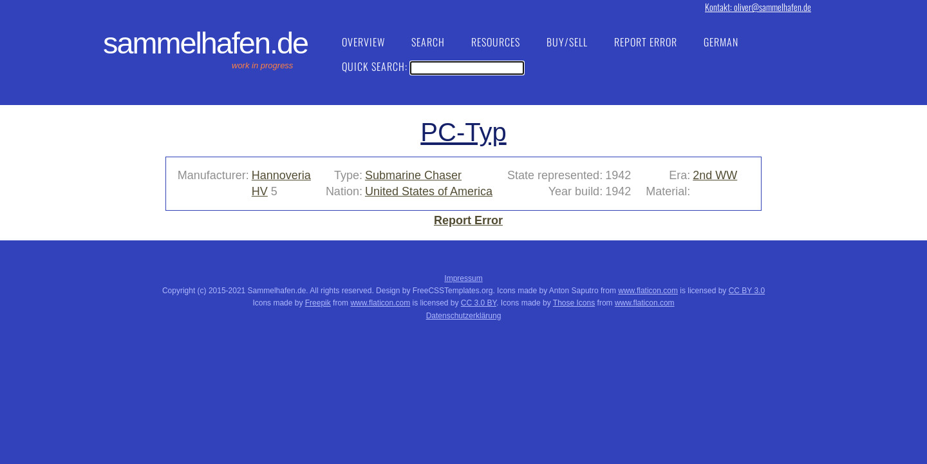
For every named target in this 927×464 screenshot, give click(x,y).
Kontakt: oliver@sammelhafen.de (758, 7)
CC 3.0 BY (478, 302)
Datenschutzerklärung (463, 315)
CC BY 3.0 (747, 290)
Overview (363, 42)
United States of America (428, 191)
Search (428, 42)
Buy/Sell (567, 42)
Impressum (463, 278)
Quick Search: (433, 66)
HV (260, 191)
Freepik (318, 302)
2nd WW (715, 175)
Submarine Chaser (413, 175)
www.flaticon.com (648, 290)
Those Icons (574, 302)
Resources (495, 42)
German (721, 42)
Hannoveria (281, 175)
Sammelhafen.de (205, 43)
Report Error (645, 42)
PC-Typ (463, 132)
